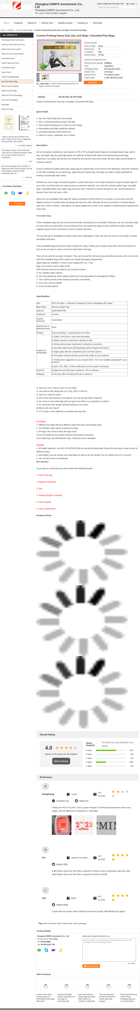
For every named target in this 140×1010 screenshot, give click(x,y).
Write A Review (61, 761)
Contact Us (82, 23)
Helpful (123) (62, 864)
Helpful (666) (62, 905)
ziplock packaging (80, 923)
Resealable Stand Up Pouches (13, 40)
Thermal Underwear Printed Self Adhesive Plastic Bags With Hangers (107, 997)
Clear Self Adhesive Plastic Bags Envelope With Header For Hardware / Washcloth (86, 997)
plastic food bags (49, 923)
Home (6, 23)
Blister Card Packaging (10, 86)
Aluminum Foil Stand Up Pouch (13, 45)
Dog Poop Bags (7, 109)
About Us (32, 23)
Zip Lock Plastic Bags (24, 30)
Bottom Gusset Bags (9, 91)
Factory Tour (47, 23)
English (133, 4)
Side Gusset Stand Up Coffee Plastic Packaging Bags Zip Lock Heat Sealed (128, 997)
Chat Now (97, 23)
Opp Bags (5, 105)
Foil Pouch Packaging (10, 100)
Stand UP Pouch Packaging (12, 95)
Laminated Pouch (8, 58)
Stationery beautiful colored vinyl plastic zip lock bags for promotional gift (66, 997)
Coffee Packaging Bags (10, 77)
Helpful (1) (83, 801)
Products (18, 23)
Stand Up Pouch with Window (13, 54)
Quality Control (65, 23)
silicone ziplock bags (64, 923)
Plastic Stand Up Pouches (11, 49)
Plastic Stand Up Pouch (10, 63)
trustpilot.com (62, 801)
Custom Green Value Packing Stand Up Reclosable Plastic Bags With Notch (46, 997)
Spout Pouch (6, 72)
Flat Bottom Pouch (8, 68)
